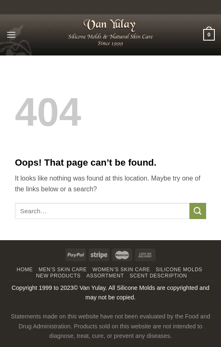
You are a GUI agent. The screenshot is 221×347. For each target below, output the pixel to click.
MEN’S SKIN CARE (62, 269)
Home (25, 269)
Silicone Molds (179, 269)
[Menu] (11, 34)
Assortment (105, 276)
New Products (58, 276)
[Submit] (198, 211)
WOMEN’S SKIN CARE (121, 269)
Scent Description (158, 276)
